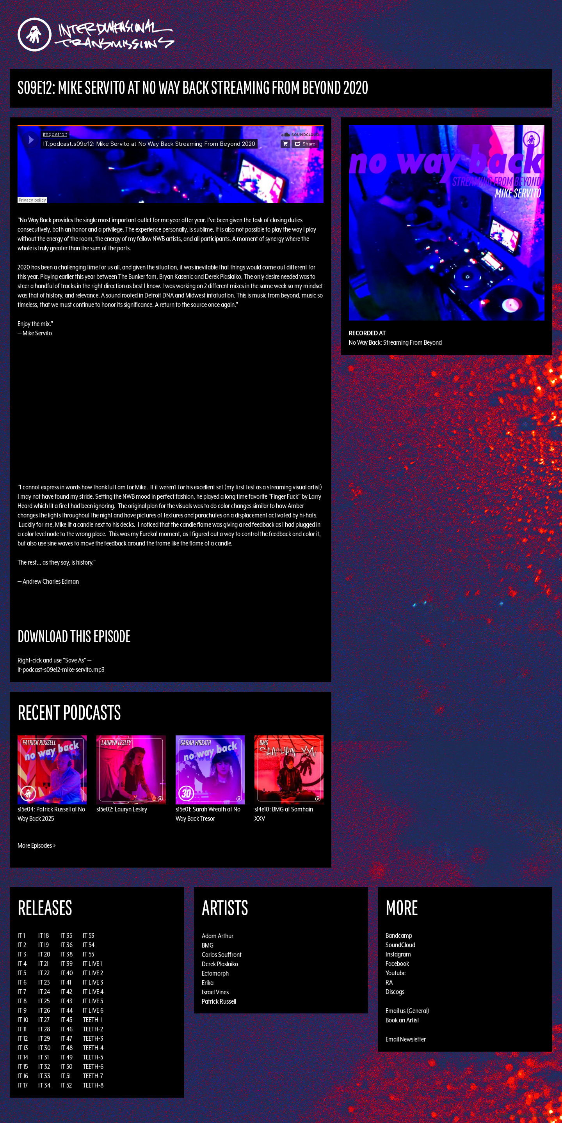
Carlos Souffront (222, 954)
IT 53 (88, 935)
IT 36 (66, 945)
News (397, 34)
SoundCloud (400, 945)
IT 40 (66, 973)
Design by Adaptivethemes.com (527, 1115)
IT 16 (23, 1076)
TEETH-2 (93, 1029)
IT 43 (66, 1001)
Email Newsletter (406, 1039)
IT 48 (66, 1048)
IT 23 (44, 982)
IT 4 (22, 963)
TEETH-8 (93, 1085)
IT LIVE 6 (93, 1010)
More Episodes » (37, 845)
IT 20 (44, 954)
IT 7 (22, 991)
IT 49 (66, 1057)
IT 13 (23, 1048)
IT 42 (66, 991)
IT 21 (43, 963)
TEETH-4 (93, 1048)
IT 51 (65, 1076)
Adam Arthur (217, 935)
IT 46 (66, 1029)
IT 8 (22, 1001)
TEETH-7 (93, 1076)
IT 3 (22, 954)
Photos (423, 34)
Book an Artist (402, 1020)
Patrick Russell (219, 1001)
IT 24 (44, 991)
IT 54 (88, 945)
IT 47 (66, 1038)
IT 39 (66, 963)
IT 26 (44, 1010)
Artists (345, 34)
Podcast (452, 34)
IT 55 (88, 954)
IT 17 (23, 1085)
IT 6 (22, 982)
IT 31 (43, 1057)
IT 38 (66, 954)
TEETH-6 (93, 1066)
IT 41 (65, 982)
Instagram (398, 954)
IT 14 (23, 1057)
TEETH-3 (93, 1038)
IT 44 (66, 1010)
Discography (308, 34)
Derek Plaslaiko (220, 963)
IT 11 (22, 1029)
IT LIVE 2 (93, 973)
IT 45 (66, 1020)
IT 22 (44, 973)
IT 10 (23, 1020)
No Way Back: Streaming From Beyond (395, 342)
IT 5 (22, 973)
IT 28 (44, 1029)
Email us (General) (407, 1011)
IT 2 (22, 945)
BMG (207, 945)
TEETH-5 (93, 1057)
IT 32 (44, 1066)
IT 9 (22, 1010)
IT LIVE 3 (93, 982)
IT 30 (44, 1048)
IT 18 (43, 935)
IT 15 (23, 1066)
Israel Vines (215, 991)
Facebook (397, 963)
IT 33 (44, 1076)
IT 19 (43, 945)
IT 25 (44, 1001)
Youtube (395, 973)
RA (389, 982)
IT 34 (44, 1085)
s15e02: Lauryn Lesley (121, 809)
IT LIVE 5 (93, 1001)
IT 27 (44, 1020)
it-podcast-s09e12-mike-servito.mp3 (61, 669)
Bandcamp (399, 935)
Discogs (395, 991)
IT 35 (66, 935)
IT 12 (23, 1038)
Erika (207, 982)
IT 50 (66, 1066)
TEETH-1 (92, 1020)
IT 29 (44, 1038)
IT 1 (21, 935)
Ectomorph (215, 973)
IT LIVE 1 (92, 963)
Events (372, 34)
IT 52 (66, 1085)
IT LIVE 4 (93, 991)
